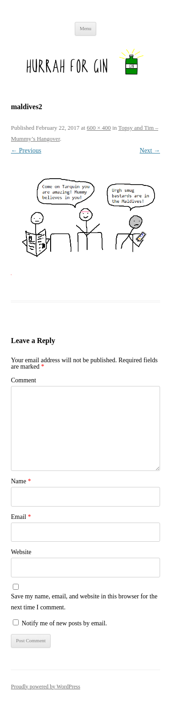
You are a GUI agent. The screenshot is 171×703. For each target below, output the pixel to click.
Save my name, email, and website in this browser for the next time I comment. (84, 602)
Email (21, 516)
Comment (23, 380)
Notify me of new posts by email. (64, 623)
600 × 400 (99, 127)
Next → (150, 150)
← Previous (26, 150)
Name (21, 481)
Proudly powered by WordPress (45, 686)
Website (21, 552)
